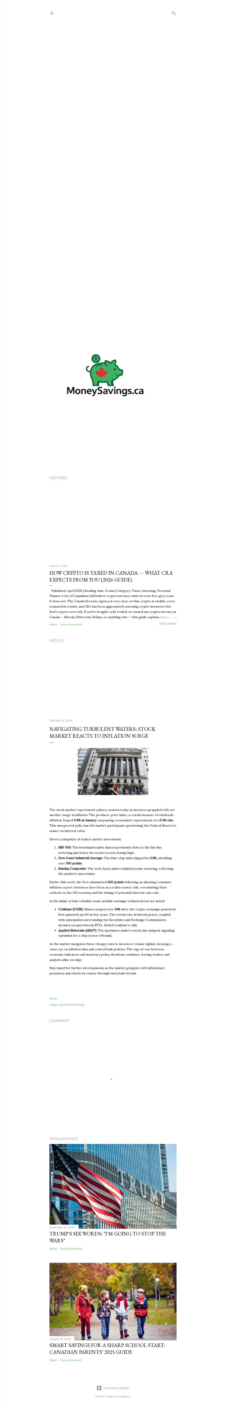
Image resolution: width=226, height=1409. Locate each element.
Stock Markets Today (72, 1004)
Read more (168, 623)
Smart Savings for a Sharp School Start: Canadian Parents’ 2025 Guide (107, 1348)
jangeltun (125, 1396)
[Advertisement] (113, 181)
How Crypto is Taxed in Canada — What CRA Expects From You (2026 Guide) (111, 576)
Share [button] (53, 624)
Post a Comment (71, 624)
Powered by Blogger (113, 1388)
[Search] (174, 12)
